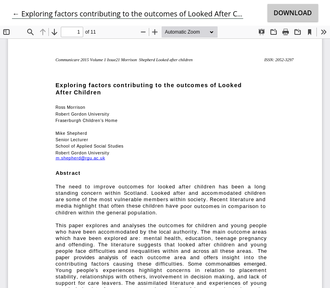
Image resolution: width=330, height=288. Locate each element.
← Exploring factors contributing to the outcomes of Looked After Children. (137, 13)
